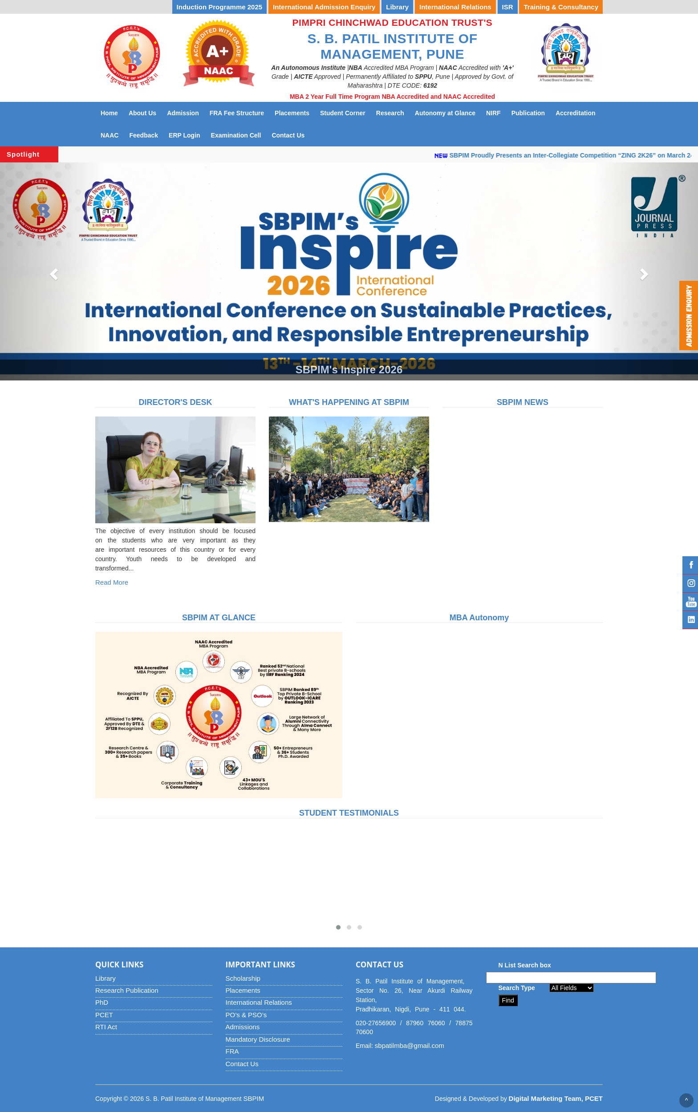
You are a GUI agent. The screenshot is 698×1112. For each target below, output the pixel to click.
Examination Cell (239, 134)
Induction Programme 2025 (220, 7)
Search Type (517, 987)
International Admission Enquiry (324, 7)
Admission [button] (183, 113)
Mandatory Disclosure (258, 1039)
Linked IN (690, 620)
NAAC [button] (109, 135)
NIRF (496, 112)
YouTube (690, 602)
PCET (104, 1015)
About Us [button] (142, 113)
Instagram (690, 583)
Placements (243, 990)
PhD (101, 1002)
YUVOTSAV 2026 (139, 7)
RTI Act (106, 1027)
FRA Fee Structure (237, 113)
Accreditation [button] (575, 113)
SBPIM (253, 1098)
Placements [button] (292, 113)
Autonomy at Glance (448, 112)
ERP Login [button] (184, 135)
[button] (52, 271)
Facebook (690, 565)
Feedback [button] (143, 135)
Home (109, 113)
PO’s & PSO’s (246, 1015)
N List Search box (525, 965)
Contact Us (291, 134)
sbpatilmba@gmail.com (409, 1045)
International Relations (259, 1002)
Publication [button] (528, 113)
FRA (232, 1051)
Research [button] (390, 113)
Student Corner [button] (342, 113)
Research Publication (126, 990)
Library (105, 978)
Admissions (243, 1027)
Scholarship (243, 978)
